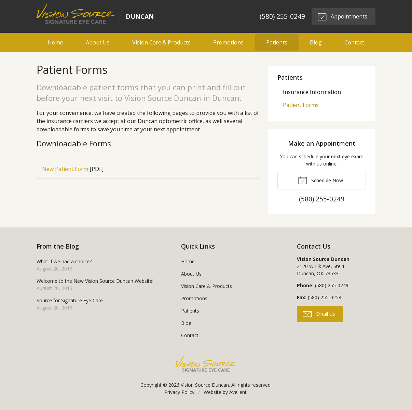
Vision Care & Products (161, 42)
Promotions (228, 42)
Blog (316, 42)
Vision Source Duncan (205, 385)
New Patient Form (65, 169)
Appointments (342, 16)
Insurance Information (312, 92)
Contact (354, 42)
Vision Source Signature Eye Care (206, 364)
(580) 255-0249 (282, 16)
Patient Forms (301, 105)
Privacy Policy (179, 392)
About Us (98, 42)
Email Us (319, 313)
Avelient (238, 392)
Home (55, 42)
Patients (276, 42)
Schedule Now (320, 180)
